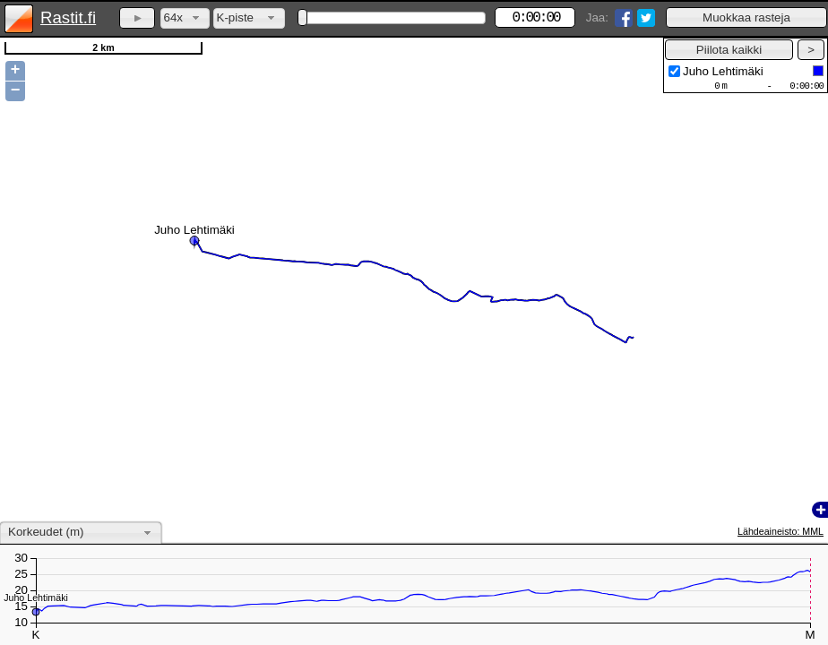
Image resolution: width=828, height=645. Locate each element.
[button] (746, 17)
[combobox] (185, 18)
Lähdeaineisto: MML (780, 531)
